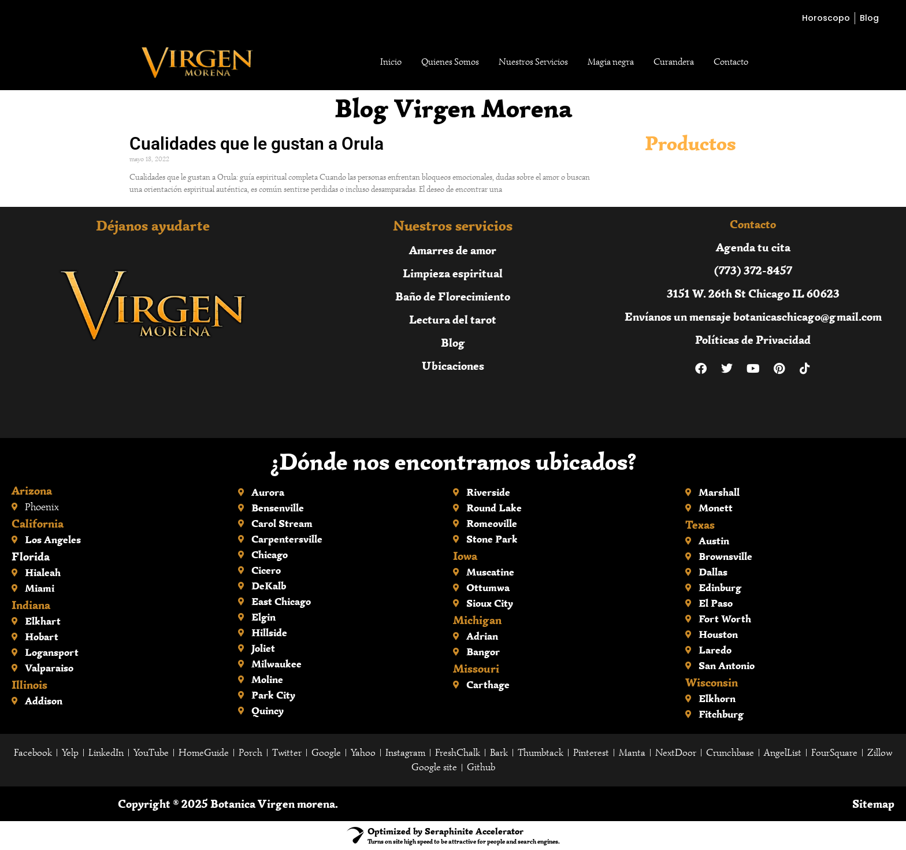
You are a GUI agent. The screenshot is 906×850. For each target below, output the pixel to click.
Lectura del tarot (452, 319)
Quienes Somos (450, 62)
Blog (453, 342)
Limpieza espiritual (453, 273)
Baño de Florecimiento (452, 296)
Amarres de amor (452, 250)
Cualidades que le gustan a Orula (256, 143)
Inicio (391, 62)
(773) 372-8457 (753, 270)
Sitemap (873, 803)
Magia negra (611, 62)
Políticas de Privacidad (753, 339)
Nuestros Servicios (533, 62)
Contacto (731, 62)
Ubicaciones (453, 365)
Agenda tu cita (753, 247)
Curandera (673, 62)
